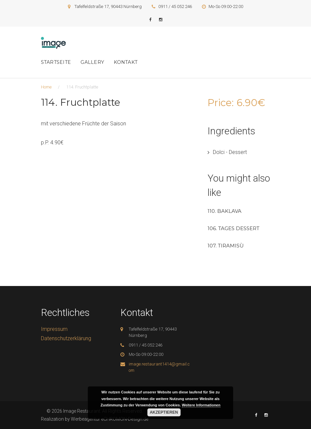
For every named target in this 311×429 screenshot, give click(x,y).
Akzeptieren (164, 412)
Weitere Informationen (201, 405)
